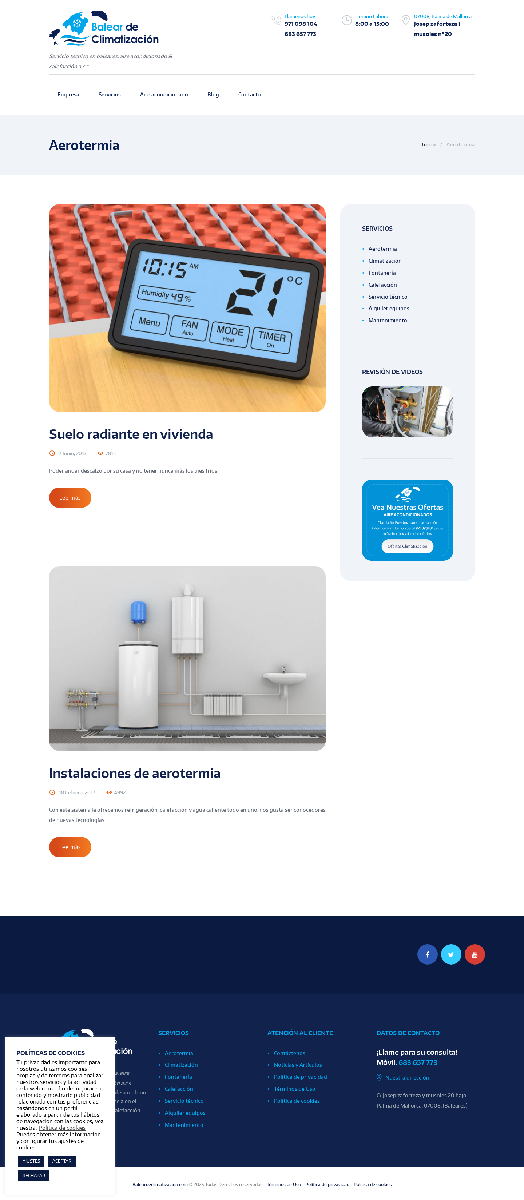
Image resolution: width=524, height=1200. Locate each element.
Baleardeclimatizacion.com (160, 1184)
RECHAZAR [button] (34, 1175)
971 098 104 (301, 23)
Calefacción (383, 285)
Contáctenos (289, 1053)
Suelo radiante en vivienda (131, 434)
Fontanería (382, 273)
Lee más (70, 497)
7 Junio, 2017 (73, 453)
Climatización (385, 261)
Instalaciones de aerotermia (135, 773)
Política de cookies (297, 1101)
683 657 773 (300, 33)
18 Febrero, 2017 (77, 792)
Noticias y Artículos (298, 1065)
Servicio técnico (388, 297)
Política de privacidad (300, 1077)
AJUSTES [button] (31, 1161)
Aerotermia (383, 249)
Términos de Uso (294, 1089)
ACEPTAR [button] (61, 1161)
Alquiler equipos (389, 308)
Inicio (429, 144)
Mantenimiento (388, 320)
